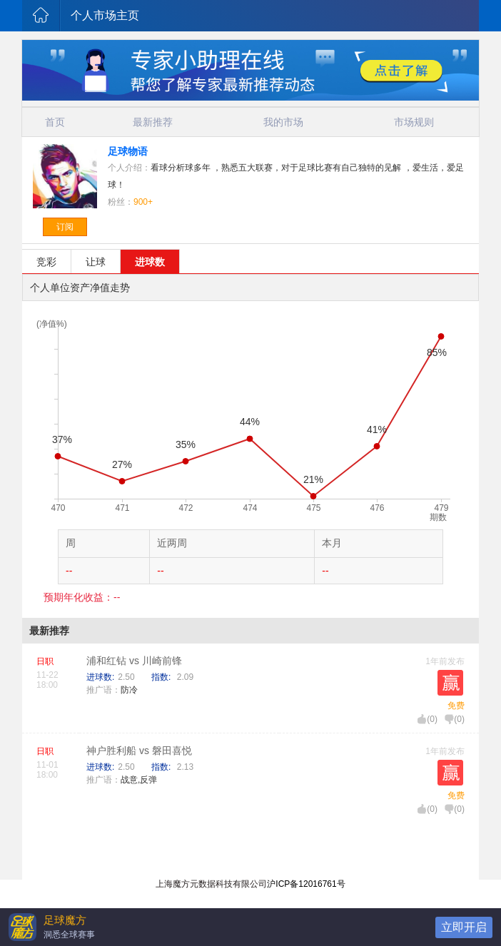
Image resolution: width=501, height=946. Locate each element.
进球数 (150, 262)
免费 (456, 706)
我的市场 (283, 122)
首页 (55, 122)
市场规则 (414, 122)
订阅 (65, 227)
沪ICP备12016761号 (306, 884)
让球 (96, 262)
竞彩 (46, 262)
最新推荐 (153, 122)
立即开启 (464, 927)
